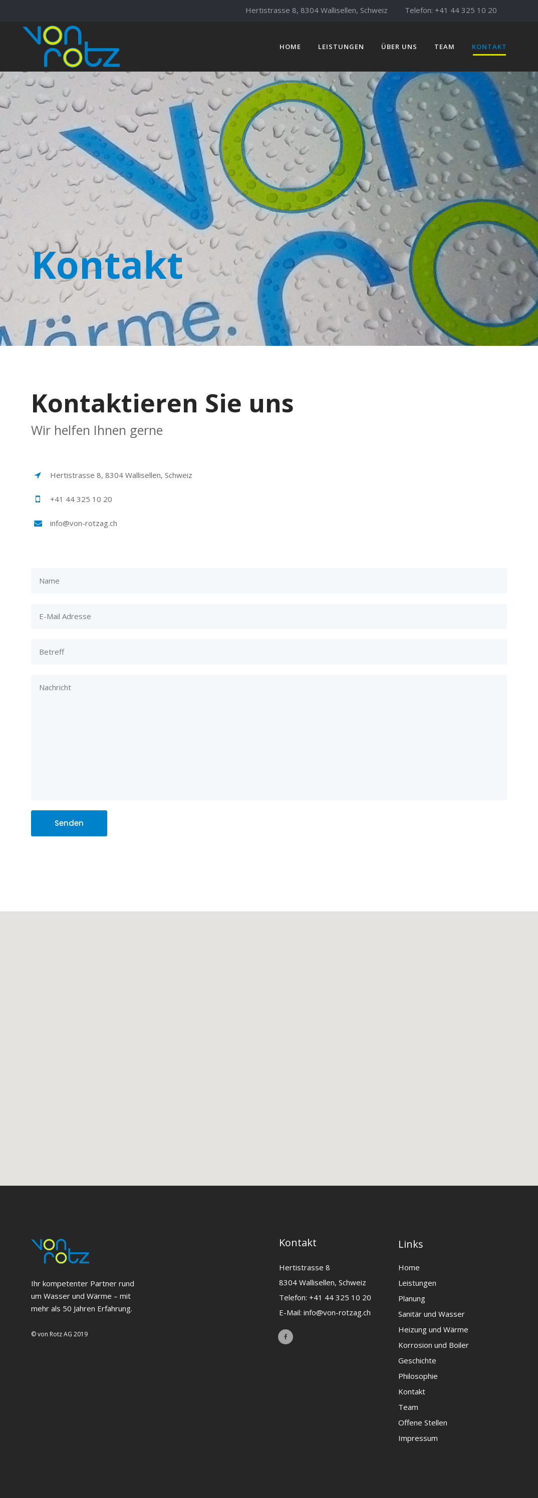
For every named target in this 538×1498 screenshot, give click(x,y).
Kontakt (411, 1391)
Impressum (418, 1437)
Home (409, 1267)
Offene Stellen (422, 1422)
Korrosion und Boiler (433, 1344)
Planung (411, 1298)
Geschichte (417, 1360)
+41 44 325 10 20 (466, 10)
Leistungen (417, 1282)
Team (408, 1406)
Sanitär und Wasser (431, 1313)
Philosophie (418, 1375)
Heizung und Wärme (433, 1329)
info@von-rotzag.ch (337, 1312)
